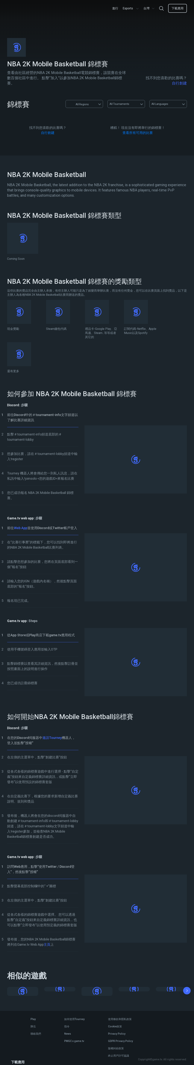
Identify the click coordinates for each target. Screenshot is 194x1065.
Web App (20, 528)
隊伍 (33, 1026)
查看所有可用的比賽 (137, 133)
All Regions (79, 104)
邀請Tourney (52, 738)
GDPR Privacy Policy (120, 1041)
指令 (66, 1026)
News (67, 1033)
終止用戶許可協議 (118, 1055)
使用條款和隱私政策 (120, 1019)
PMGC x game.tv (74, 1041)
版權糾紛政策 (116, 1048)
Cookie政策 (115, 1026)
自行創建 (179, 83)
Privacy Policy (116, 1033)
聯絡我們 (36, 1033)
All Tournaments (119, 103)
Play (33, 1019)
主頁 (47, 944)
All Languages (159, 103)
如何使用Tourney (74, 1019)
